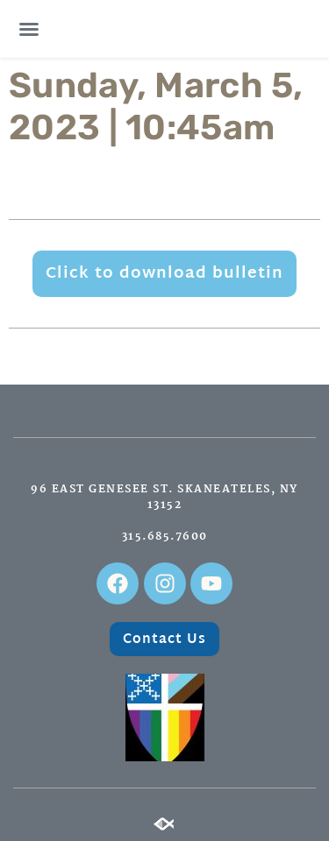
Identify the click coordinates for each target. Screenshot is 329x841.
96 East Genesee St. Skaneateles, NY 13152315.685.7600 (164, 513)
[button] (29, 29)
